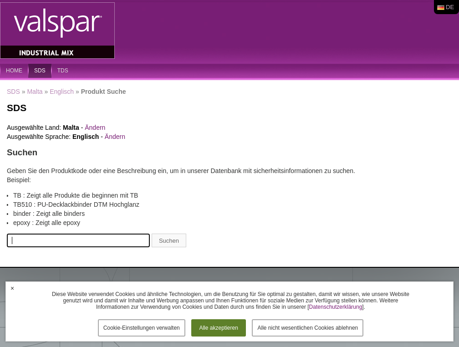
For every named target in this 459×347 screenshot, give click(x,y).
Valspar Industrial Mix (58, 31)
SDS (40, 70)
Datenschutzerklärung (335, 307)
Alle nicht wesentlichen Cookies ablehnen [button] (307, 328)
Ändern (95, 127)
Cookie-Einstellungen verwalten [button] (141, 328)
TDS (62, 70)
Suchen (169, 240)
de (450, 7)
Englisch (62, 91)
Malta (34, 91)
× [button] (12, 288)
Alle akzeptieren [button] (218, 328)
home (14, 70)
